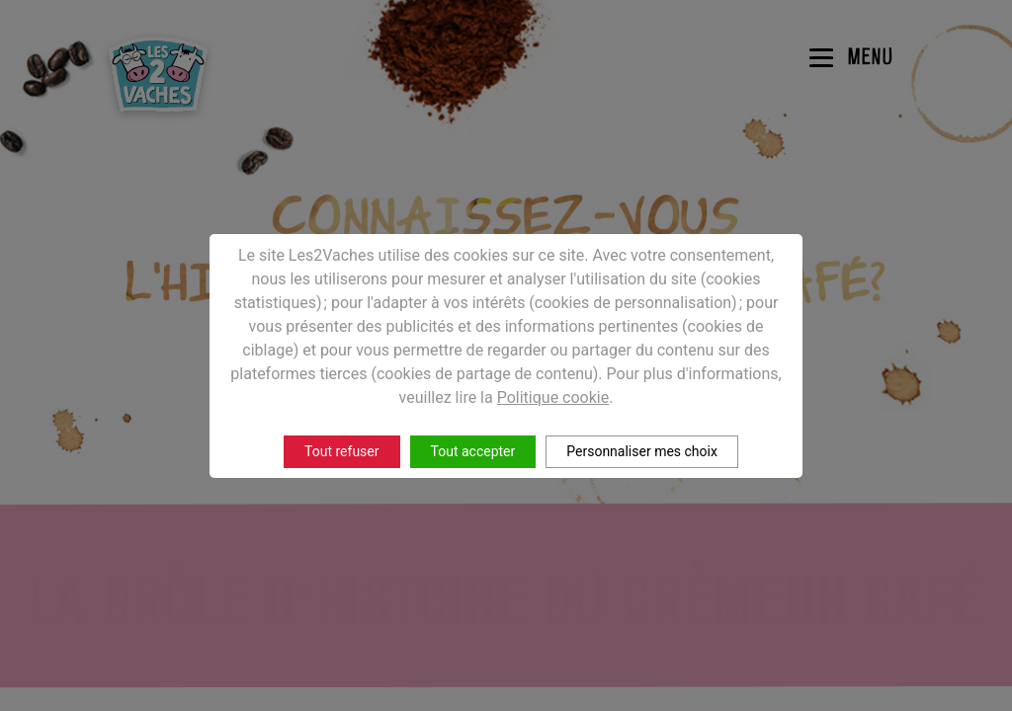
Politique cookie (553, 397)
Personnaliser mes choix (641, 451)
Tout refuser (341, 451)
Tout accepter (473, 451)
